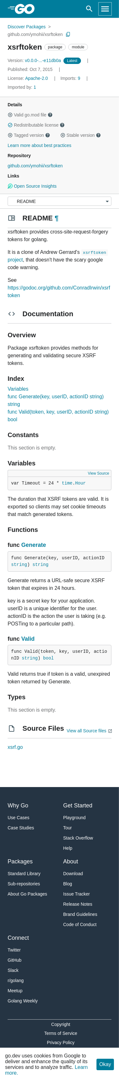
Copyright (60, 1024)
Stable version (80, 135)
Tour (67, 827)
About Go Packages (27, 893)
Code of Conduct (79, 924)
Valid (28, 639)
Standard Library (24, 873)
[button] (10, 114)
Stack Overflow (78, 837)
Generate (33, 545)
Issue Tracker (76, 893)
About (70, 861)
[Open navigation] (105, 9)
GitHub (15, 960)
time (67, 483)
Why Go (18, 805)
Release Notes (77, 904)
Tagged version (29, 135)
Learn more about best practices (39, 145)
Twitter (14, 949)
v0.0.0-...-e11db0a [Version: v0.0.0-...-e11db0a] (35, 60)
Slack (13, 970)
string (19, 564)
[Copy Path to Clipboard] (68, 34)
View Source (98, 473)
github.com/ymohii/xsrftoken (35, 34)
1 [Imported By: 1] (22, 87)
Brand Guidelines (80, 914)
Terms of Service (60, 1033)
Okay (105, 1064)
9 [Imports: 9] (70, 78)
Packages (20, 861)
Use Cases (18, 817)
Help (67, 848)
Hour (80, 483)
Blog (67, 883)
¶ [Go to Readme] (56, 218)
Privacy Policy (61, 1042)
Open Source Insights (32, 186)
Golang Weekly (23, 1000)
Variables (18, 389)
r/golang (16, 980)
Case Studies (21, 827)
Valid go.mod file (30, 114)
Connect (18, 938)
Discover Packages (27, 26)
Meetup (15, 990)
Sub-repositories (24, 883)
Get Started (77, 805)
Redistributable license (36, 125)
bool (48, 658)
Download (73, 873)
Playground (74, 817)
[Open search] (89, 8)
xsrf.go (15, 747)
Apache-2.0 (36, 78)
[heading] (27, 9)
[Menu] (59, 201)
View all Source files (86, 730)
